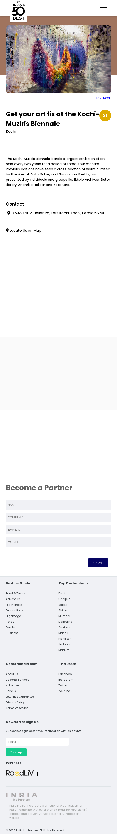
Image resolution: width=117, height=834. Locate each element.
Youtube (64, 691)
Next (106, 98)
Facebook (65, 674)
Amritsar (64, 627)
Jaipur (62, 605)
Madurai (64, 650)
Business (12, 633)
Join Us (11, 691)
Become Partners (17, 680)
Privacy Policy (15, 702)
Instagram (65, 680)
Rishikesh (64, 639)
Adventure (13, 599)
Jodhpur (64, 644)
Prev (98, 98)
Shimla (63, 610)
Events (10, 627)
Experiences (14, 605)
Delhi (61, 593)
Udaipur (64, 599)
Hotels (10, 622)
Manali (63, 633)
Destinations (14, 610)
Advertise (12, 685)
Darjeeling (65, 622)
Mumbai (64, 616)
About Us (12, 674)
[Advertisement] (58, 373)
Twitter (62, 685)
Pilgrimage (13, 616)
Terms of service (17, 708)
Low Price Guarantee (20, 697)
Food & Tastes (16, 593)
